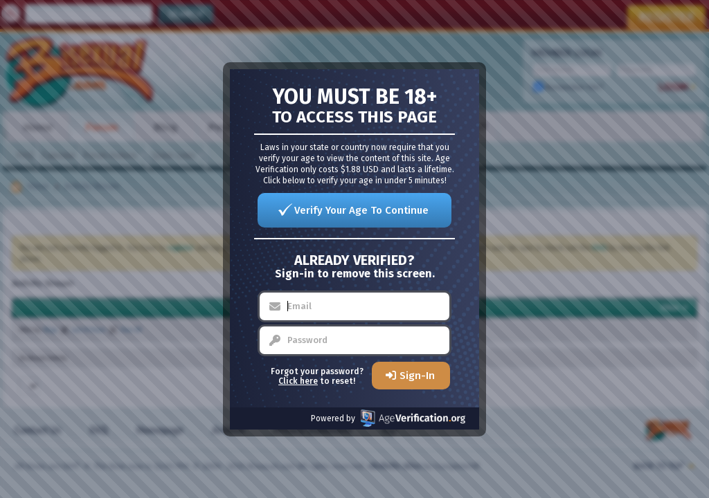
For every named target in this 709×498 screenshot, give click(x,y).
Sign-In (417, 375)
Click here (298, 381)
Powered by (388, 418)
